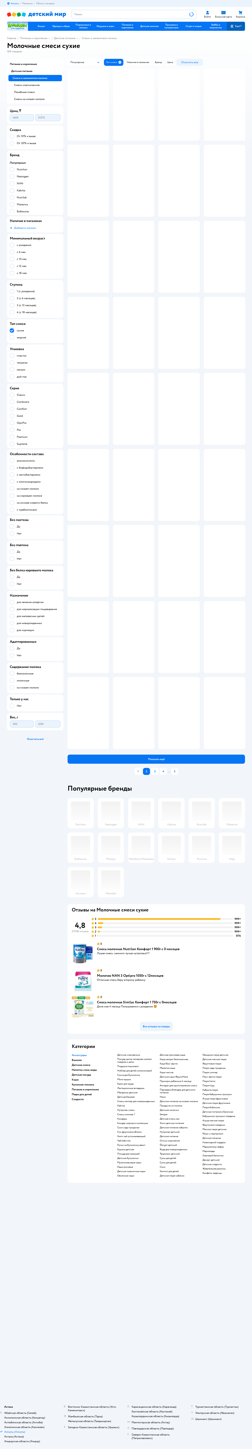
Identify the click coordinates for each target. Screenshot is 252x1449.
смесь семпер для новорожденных (136, 1271)
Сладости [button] (78, 1269)
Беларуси (52, 1435)
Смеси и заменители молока (99, 38)
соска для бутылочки (128, 1245)
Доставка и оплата (76, 1370)
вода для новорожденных (173, 1319)
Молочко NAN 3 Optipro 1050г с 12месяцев (130, 1145)
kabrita (121, 1275)
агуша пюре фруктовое (215, 1268)
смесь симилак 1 (126, 1284)
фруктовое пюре (211, 1233)
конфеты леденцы (212, 1343)
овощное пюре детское (215, 1225)
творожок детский (170, 1323)
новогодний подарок (214, 1312)
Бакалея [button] (77, 1230)
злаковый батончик (213, 1325)
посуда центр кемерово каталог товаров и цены (134, 1230)
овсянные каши (125, 1345)
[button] (236, 26)
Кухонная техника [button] (83, 1254)
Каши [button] (75, 1249)
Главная (11, 38)
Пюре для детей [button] (82, 1264)
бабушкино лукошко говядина (218, 1286)
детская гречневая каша (172, 1225)
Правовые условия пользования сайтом (75, 1432)
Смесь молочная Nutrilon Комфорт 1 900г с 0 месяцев (138, 1119)
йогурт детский (168, 1315)
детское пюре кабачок (172, 1345)
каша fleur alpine (169, 1233)
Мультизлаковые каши (129, 1332)
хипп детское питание (172, 1293)
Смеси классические (27, 85)
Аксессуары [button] (79, 1225)
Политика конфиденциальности (83, 1382)
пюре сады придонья (213, 1238)
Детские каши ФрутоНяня (174, 1246)
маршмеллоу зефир (213, 1316)
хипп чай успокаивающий (131, 1306)
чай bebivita (123, 1310)
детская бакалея (126, 1267)
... (169, 941)
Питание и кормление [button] (85, 1259)
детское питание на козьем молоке (179, 1271)
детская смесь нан (170, 1288)
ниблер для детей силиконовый (134, 1240)
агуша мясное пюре (213, 1290)
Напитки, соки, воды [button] (84, 1240)
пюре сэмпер (210, 1242)
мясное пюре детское (214, 1299)
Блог (188, 1387)
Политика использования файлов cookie (88, 1387)
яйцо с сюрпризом (212, 1303)
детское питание (169, 1306)
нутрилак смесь (126, 1280)
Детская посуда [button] (81, 1244)
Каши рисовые (125, 1337)
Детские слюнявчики (128, 1225)
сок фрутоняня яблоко (129, 1302)
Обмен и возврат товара (79, 1374)
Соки (162, 1337)
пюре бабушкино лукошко (217, 1264)
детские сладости (212, 1334)
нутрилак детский (170, 1302)
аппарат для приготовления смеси (178, 1255)
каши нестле (166, 1242)
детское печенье (211, 1308)
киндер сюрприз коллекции (132, 1293)
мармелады (208, 1321)
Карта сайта (72, 1395)
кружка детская (125, 1319)
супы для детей (168, 1328)
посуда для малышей (128, 1323)
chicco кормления (170, 1310)
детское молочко (169, 1280)
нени (163, 1267)
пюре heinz (208, 1251)
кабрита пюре (210, 1260)
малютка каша (167, 1238)
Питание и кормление (33, 38)
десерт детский (211, 1330)
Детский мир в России (19, 1435)
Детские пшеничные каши (131, 1341)
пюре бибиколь (211, 1277)
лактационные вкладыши (130, 1258)
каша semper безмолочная (174, 1229)
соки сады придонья (128, 1297)
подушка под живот (128, 1236)
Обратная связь (74, 1391)
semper (164, 1284)
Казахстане (38, 1435)
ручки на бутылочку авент (131, 1315)
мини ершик (124, 1249)
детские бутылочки (128, 1328)
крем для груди (125, 1253)
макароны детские (127, 1262)
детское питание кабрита (173, 1297)
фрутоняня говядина (213, 1295)
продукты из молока (171, 1275)
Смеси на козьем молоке (29, 99)
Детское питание (64, 38)
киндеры (122, 1288)
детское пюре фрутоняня (216, 1273)
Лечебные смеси (24, 92)
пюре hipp (208, 1255)
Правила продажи (76, 1378)
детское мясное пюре (214, 1229)
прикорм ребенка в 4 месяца (175, 1251)
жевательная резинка (213, 1338)
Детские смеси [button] (81, 1235)
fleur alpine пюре (212, 1246)
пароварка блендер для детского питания (177, 1261)
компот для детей (169, 1341)
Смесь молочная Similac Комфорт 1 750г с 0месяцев (137, 1172)
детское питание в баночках (217, 1281)
